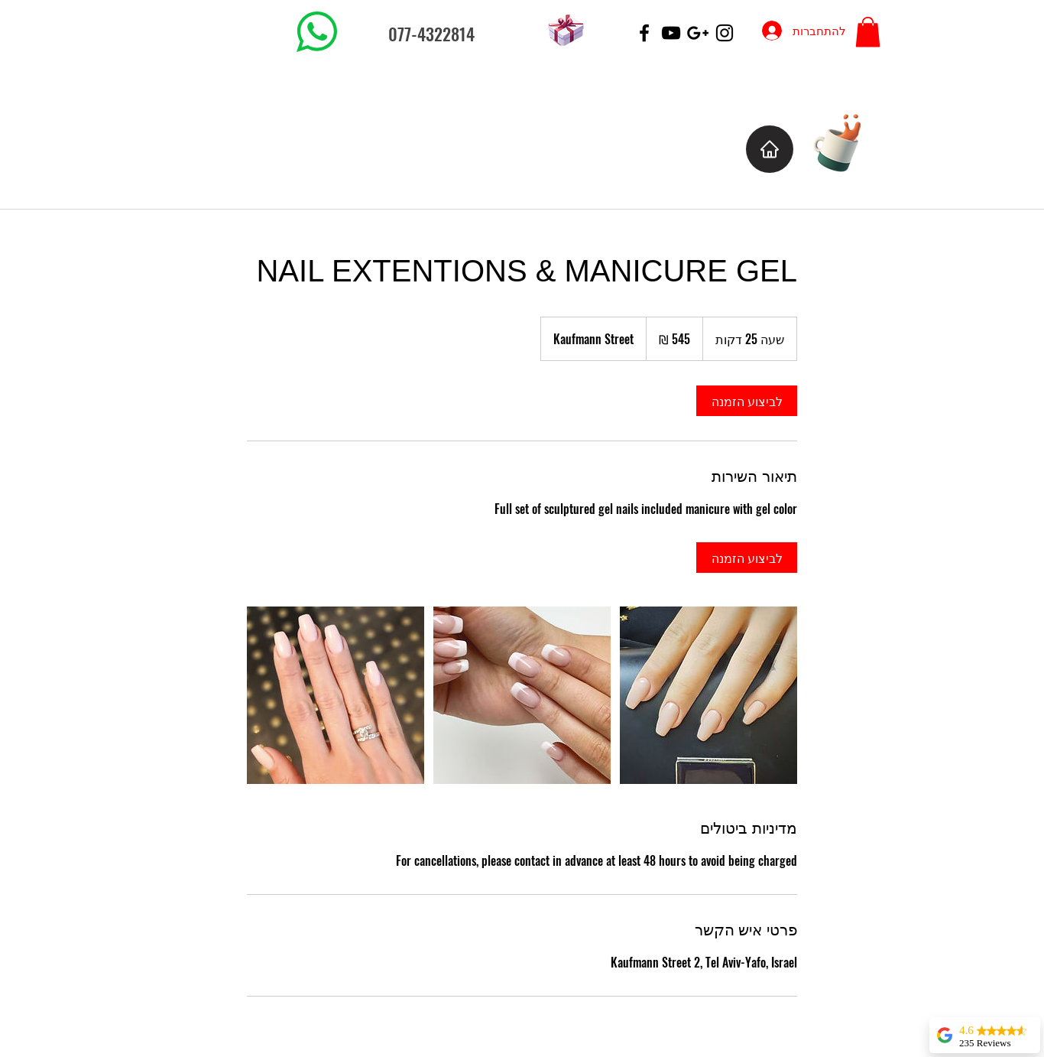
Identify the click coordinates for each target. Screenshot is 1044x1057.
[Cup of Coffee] (844, 141)
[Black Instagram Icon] (724, 32)
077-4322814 (431, 33)
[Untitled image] (335, 695)
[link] (746, 400)
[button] (867, 32)
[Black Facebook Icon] (644, 32)
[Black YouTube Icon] (671, 32)
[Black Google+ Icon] (697, 32)
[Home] (769, 149)
